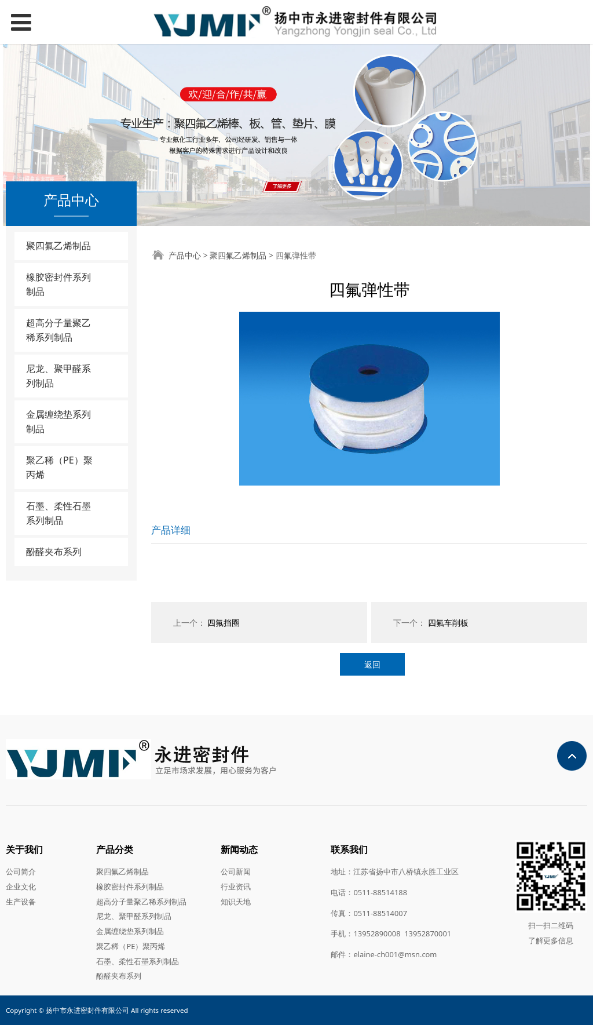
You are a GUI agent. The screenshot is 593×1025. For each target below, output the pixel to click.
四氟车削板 (448, 622)
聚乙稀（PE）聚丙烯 (59, 467)
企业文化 (21, 886)
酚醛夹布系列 (54, 551)
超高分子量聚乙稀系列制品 (58, 330)
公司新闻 (236, 871)
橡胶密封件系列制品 (58, 284)
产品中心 (185, 255)
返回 (372, 664)
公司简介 (21, 871)
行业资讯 (236, 886)
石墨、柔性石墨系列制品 (58, 513)
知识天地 (236, 901)
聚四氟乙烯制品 (58, 245)
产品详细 (171, 530)
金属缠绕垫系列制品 (58, 421)
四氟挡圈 (223, 622)
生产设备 (21, 901)
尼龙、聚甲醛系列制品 (58, 375)
